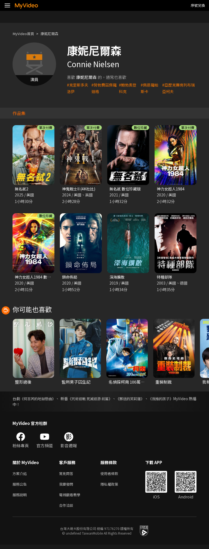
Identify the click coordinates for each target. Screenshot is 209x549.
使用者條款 (114, 475)
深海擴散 (117, 277)
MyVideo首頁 (25, 33)
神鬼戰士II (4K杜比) (80, 189)
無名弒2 (22, 189)
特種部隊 (165, 277)
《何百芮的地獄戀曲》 (42, 399)
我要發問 (67, 486)
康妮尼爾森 (54, 33)
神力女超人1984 (171, 189)
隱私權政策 (114, 486)
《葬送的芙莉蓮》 (148, 399)
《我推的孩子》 (183, 399)
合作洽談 (67, 509)
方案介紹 (21, 475)
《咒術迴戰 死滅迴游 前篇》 (103, 399)
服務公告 (21, 486)
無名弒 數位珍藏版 (126, 189)
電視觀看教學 (71, 498)
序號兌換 (198, 5)
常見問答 (67, 475)
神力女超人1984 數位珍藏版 (40, 277)
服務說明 (21, 498)
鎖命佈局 (70, 277)
